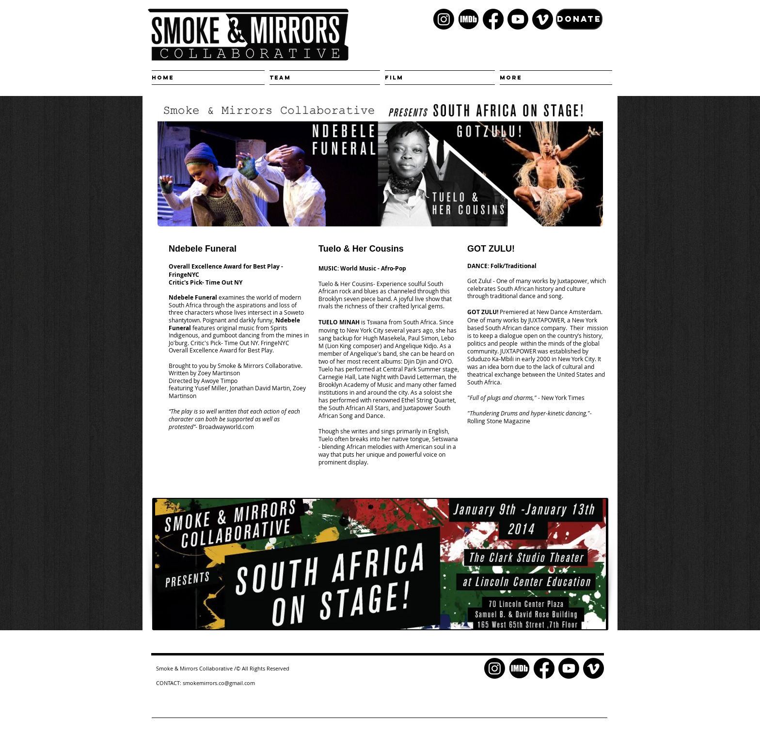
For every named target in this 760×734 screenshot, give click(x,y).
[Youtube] (517, 19)
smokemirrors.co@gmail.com (219, 682)
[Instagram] (443, 19)
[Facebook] (493, 19)
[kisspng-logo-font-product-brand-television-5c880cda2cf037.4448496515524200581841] (468, 19)
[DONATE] (579, 19)
